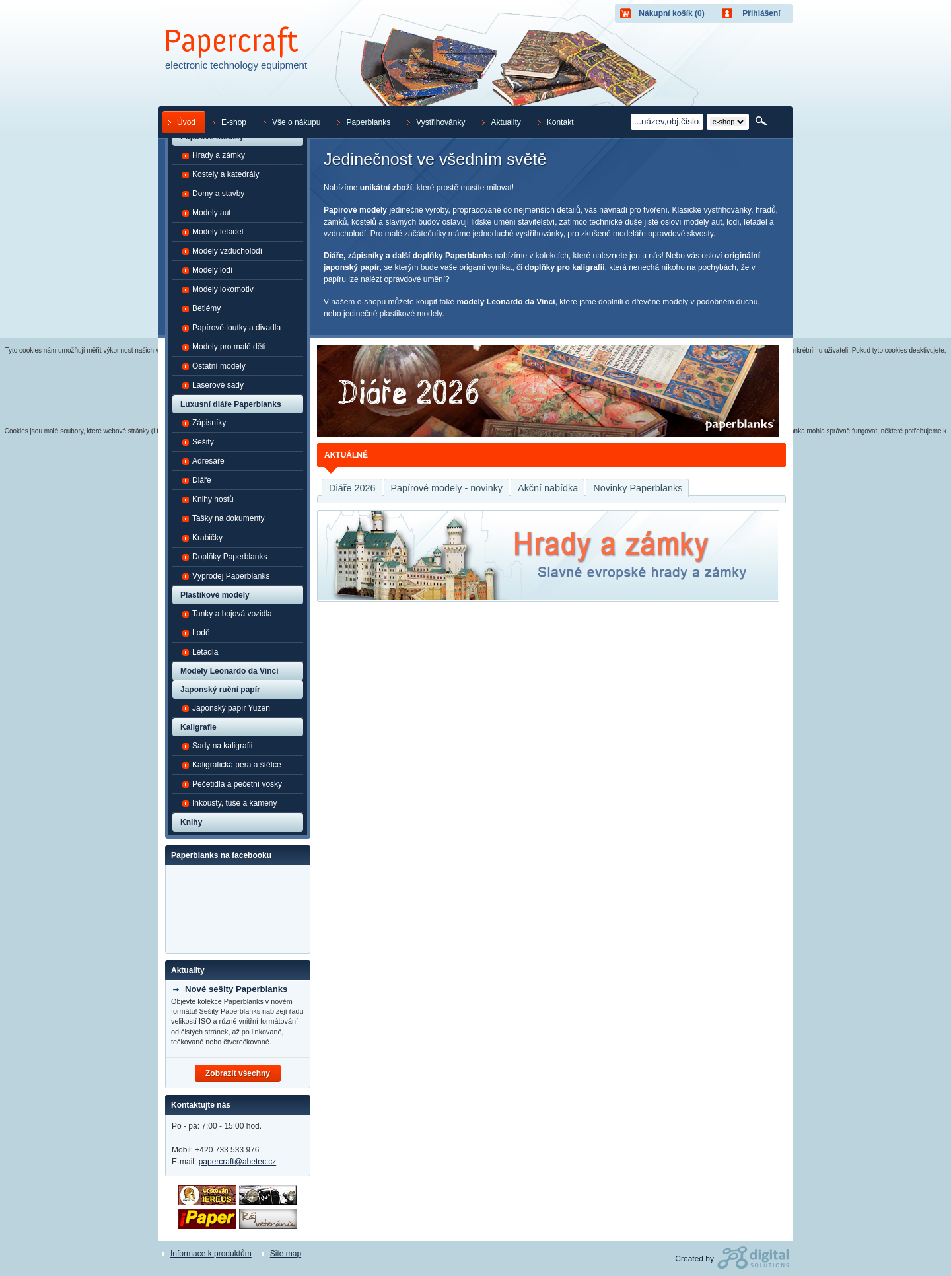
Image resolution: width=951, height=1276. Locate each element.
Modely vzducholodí (222, 251)
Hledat (762, 121)
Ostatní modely (214, 366)
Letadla (200, 651)
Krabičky (202, 537)
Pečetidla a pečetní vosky (232, 784)
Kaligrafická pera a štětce (231, 764)
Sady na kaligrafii (217, 745)
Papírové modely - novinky (447, 488)
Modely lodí (207, 270)
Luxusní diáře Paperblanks (230, 404)
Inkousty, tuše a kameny (229, 803)
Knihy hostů (208, 499)
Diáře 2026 (352, 488)
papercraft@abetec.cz (238, 1161)
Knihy (191, 822)
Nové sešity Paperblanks (236, 989)
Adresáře (203, 461)
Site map (285, 1253)
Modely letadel (212, 231)
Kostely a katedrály (220, 174)
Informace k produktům (211, 1253)
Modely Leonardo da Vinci (229, 671)
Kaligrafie (198, 727)
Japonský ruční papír (220, 689)
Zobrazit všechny (237, 1073)
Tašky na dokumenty (223, 518)
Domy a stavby (213, 193)
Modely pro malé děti (223, 346)
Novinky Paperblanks (637, 488)
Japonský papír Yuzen (226, 708)
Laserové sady (213, 385)
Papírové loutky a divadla (231, 327)
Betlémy (201, 308)
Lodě (196, 632)
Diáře (196, 480)
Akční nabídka (548, 488)
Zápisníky (204, 422)
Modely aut (206, 212)
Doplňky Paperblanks (224, 556)
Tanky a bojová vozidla (227, 613)
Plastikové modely (215, 595)
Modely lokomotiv (218, 289)
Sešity (198, 441)
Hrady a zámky (213, 155)
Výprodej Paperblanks (225, 576)
